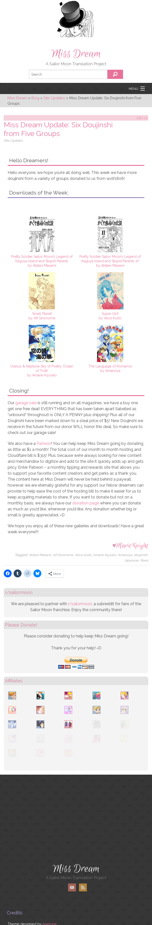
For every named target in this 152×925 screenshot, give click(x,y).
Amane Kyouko (104, 555)
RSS (83, 887)
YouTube (72, 887)
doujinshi (141, 555)
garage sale (26, 402)
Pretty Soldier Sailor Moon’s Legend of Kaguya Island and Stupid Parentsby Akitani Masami (42, 261)
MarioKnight (131, 545)
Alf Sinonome (63, 555)
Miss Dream (76, 53)
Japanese (131, 560)
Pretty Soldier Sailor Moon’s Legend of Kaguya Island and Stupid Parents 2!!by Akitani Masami (110, 261)
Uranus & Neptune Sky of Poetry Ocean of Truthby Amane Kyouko (41, 370)
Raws (144, 560)
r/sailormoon (80, 603)
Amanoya (125, 555)
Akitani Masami (40, 555)
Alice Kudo (83, 555)
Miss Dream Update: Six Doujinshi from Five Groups (58, 129)
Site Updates (13, 140)
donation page (85, 503)
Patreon (44, 443)
